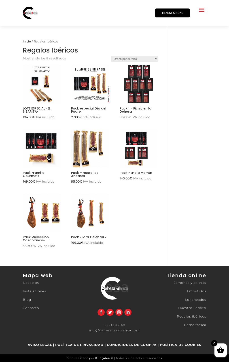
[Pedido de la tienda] (134, 59)
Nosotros (31, 283)
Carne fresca (195, 325)
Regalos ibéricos (191, 316)
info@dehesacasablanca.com (114, 330)
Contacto (31, 308)
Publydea (102, 358)
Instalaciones (34, 291)
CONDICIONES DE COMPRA (132, 345)
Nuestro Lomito (192, 308)
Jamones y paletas (190, 283)
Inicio (27, 41)
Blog (27, 300)
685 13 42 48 (114, 325)
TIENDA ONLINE (172, 13)
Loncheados (195, 300)
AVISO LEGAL (40, 345)
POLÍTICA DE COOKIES (180, 345)
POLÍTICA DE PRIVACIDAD (79, 345)
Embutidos (196, 291)
